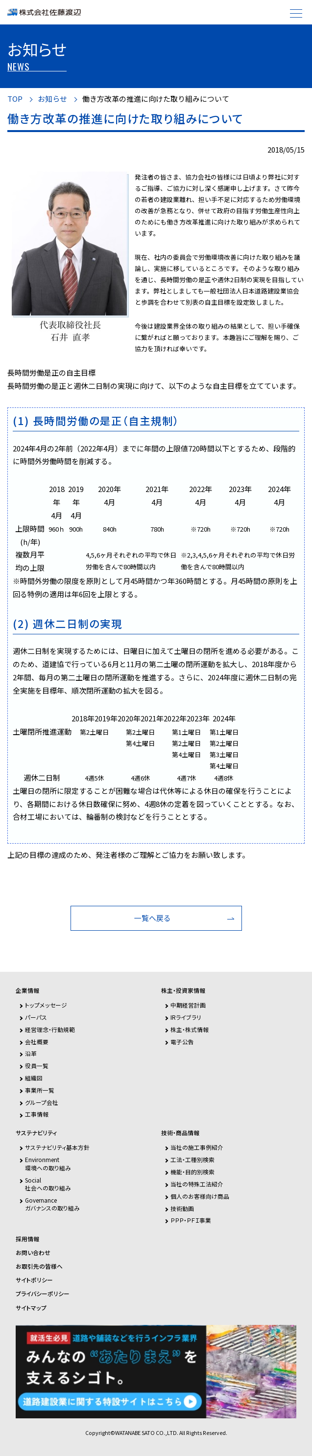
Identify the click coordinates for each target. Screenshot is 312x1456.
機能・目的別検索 (192, 1171)
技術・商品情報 (180, 1133)
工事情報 (36, 1114)
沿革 (31, 1053)
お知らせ (52, 99)
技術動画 (182, 1208)
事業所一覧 (39, 1090)
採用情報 (27, 1239)
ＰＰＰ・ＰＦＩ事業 (190, 1220)
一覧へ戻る (152, 918)
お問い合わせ (33, 1252)
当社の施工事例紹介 (196, 1147)
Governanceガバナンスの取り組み (52, 1204)
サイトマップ (31, 1308)
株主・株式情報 (189, 1029)
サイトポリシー (34, 1280)
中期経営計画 (188, 1005)
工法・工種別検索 (192, 1159)
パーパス (36, 1017)
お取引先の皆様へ (39, 1266)
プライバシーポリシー (43, 1294)
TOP (15, 99)
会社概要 (36, 1041)
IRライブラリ (185, 1017)
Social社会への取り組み (48, 1184)
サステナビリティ (36, 1133)
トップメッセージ (46, 1005)
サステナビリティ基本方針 (57, 1147)
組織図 (34, 1078)
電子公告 (182, 1041)
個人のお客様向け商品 (199, 1196)
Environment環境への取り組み (48, 1163)
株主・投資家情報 (183, 990)
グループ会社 (41, 1102)
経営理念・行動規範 (50, 1029)
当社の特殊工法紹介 (196, 1184)
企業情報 (27, 990)
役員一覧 (36, 1065)
